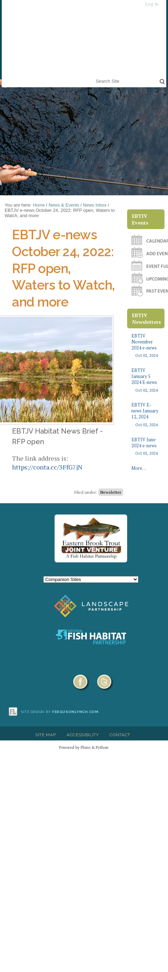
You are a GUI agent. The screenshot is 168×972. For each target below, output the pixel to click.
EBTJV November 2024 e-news (145, 346)
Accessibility (83, 734)
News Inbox (94, 205)
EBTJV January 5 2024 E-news (145, 380)
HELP (91, 697)
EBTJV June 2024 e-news (145, 446)
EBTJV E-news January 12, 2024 (145, 415)
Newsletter (110, 492)
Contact (120, 734)
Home (39, 205)
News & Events (64, 205)
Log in (151, 4)
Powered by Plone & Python (83, 747)
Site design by (60, 712)
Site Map (45, 734)
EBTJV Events (140, 219)
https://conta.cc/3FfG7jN (47, 467)
